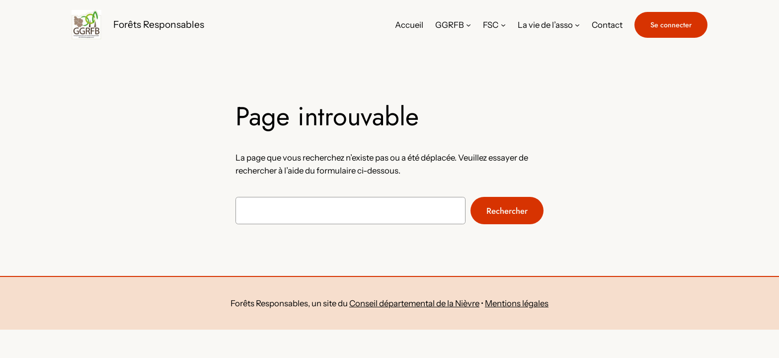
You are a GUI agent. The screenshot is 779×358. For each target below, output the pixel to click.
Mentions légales (516, 303)
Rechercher (507, 211)
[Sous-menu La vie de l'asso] (577, 24)
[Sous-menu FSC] (503, 24)
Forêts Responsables (158, 24)
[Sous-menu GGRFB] (468, 24)
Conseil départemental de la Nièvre (414, 303)
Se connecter (671, 25)
